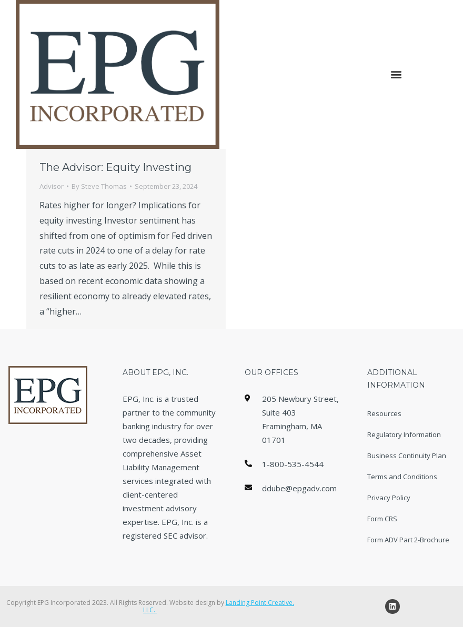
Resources (384, 413)
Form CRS (382, 518)
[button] (396, 74)
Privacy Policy (388, 497)
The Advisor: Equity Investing (115, 167)
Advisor (51, 186)
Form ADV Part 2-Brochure (408, 539)
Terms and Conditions (402, 476)
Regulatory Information (404, 434)
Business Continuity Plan (406, 455)
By (99, 186)
